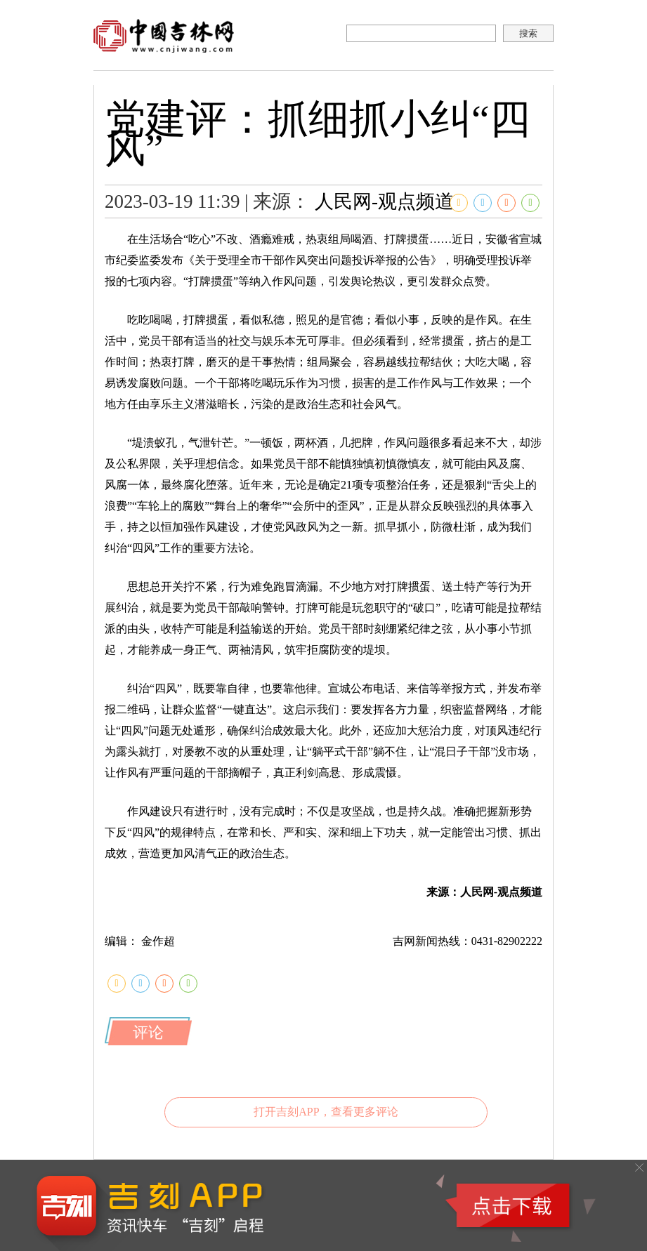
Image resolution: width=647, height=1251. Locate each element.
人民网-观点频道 (384, 201)
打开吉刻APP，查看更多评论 (326, 1112)
